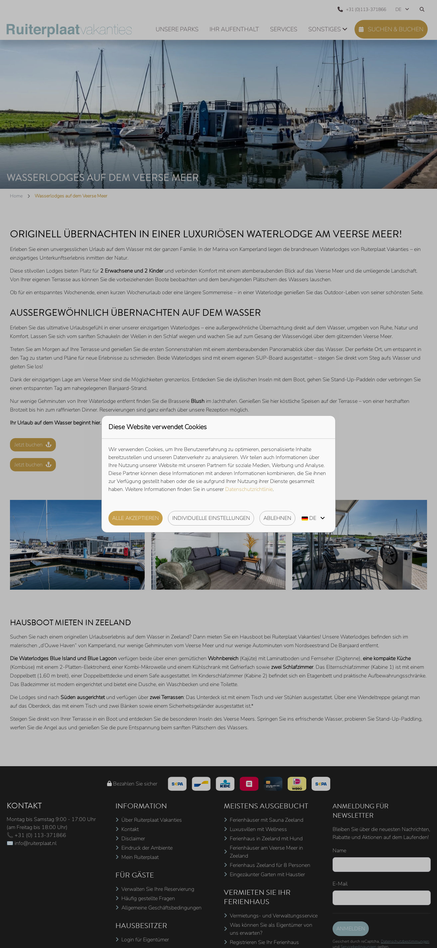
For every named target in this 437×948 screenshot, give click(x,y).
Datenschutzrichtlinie (249, 489)
